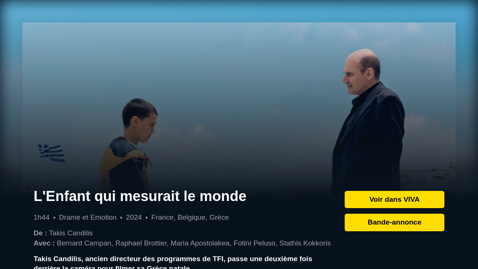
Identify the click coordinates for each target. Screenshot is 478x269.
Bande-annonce (395, 222)
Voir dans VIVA (394, 199)
